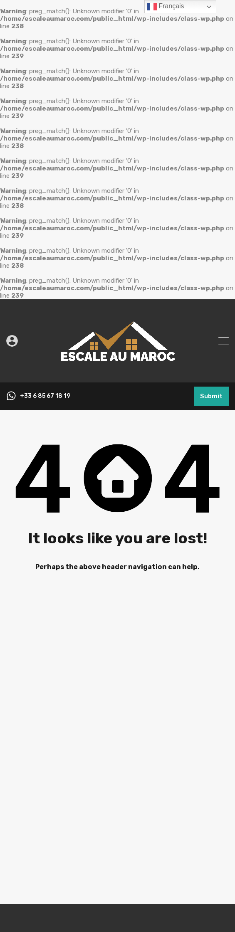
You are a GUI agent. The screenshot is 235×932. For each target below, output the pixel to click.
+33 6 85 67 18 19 (45, 396)
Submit (211, 396)
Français (165, 7)
